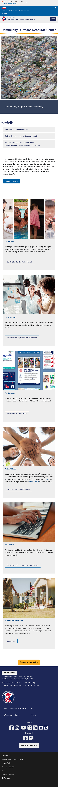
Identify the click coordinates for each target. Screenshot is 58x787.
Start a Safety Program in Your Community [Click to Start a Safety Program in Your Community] (22, 338)
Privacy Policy (6, 763)
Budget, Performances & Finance (15, 708)
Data (31, 708)
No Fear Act (6, 778)
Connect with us (12, 181)
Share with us (34, 482)
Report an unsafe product (29, 662)
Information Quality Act (12, 715)
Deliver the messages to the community (21, 136)
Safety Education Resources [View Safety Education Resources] (17, 413)
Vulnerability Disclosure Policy (12, 759)
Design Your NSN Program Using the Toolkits (22, 565)
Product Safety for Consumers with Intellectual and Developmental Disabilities (22, 144)
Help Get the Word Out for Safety (18, 489)
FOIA (3, 770)
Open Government (8, 767)
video (46, 479)
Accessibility (6, 756)
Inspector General (8, 774)
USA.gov (33, 715)
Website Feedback (29, 745)
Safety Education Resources (16, 129)
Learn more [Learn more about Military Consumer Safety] (11, 641)
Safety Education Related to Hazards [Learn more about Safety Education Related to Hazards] (20, 262)
